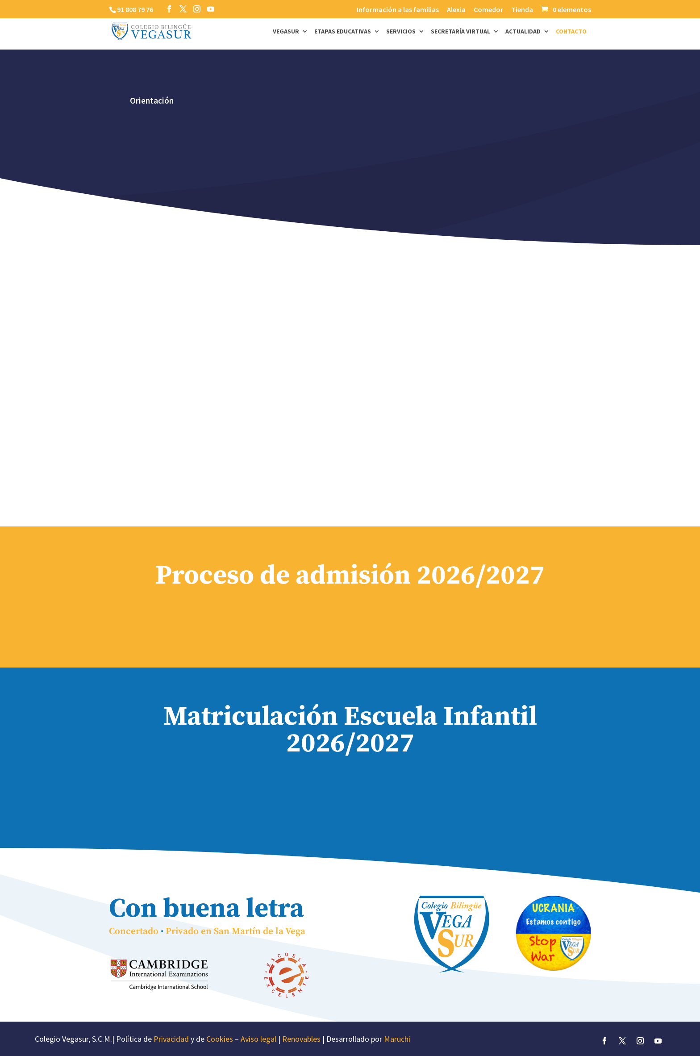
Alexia (456, 10)
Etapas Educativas (342, 31)
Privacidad (171, 1039)
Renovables (301, 1039)
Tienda (522, 10)
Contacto (571, 31)
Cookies (219, 1039)
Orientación (152, 100)
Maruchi (397, 1039)
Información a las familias (398, 10)
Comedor (488, 10)
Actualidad (523, 31)
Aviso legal (258, 1039)
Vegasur (286, 31)
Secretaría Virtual (460, 31)
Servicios (401, 31)
